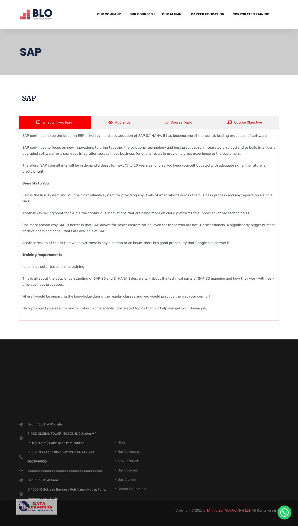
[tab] (55, 122)
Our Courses (141, 14)
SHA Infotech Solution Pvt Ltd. (227, 510)
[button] (284, 512)
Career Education (207, 14)
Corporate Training (251, 14)
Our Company (109, 14)
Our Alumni (172, 14)
